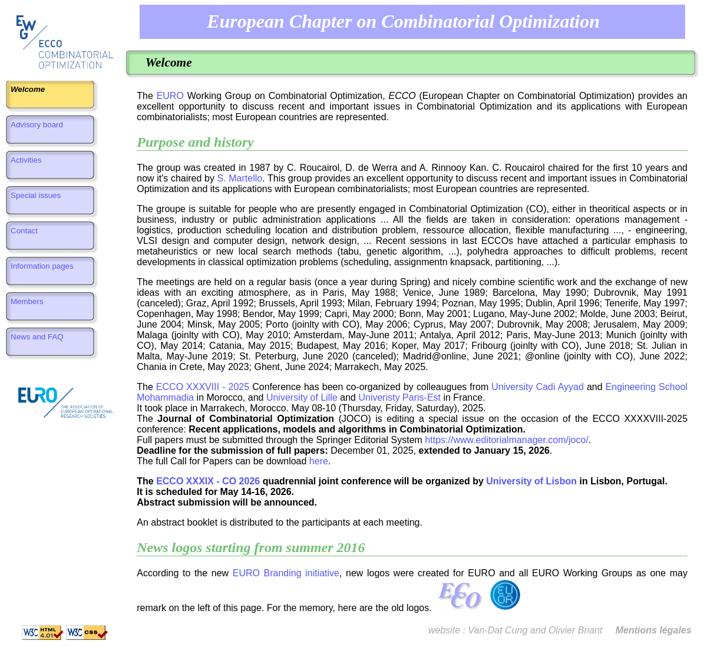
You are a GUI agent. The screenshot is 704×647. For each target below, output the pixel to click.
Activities (26, 164)
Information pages (42, 270)
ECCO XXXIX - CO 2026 (208, 481)
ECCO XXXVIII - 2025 (202, 387)
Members (27, 305)
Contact (24, 234)
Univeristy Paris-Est (399, 397)
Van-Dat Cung (498, 630)
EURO (170, 96)
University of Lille (302, 397)
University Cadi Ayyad (537, 387)
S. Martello (240, 178)
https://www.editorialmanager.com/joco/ (506, 440)
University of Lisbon (531, 481)
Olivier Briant (575, 630)
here (318, 461)
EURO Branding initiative (286, 573)
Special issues (36, 199)
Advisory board (37, 128)
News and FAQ (37, 340)
